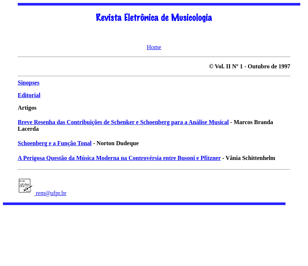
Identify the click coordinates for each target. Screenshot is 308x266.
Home (154, 47)
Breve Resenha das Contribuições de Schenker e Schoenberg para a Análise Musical (123, 122)
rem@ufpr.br (50, 193)
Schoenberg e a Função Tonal (55, 143)
